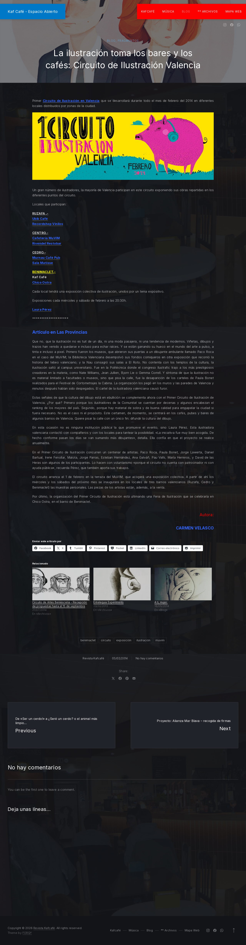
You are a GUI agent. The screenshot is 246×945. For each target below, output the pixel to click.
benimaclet (88, 640)
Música (168, 11)
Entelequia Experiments (108, 602)
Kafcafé (148, 11)
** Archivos (208, 11)
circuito (106, 640)
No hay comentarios (149, 658)
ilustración (143, 640)
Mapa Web (234, 11)
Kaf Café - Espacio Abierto (33, 11)
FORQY (27, 933)
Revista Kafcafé (93, 658)
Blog (186, 11)
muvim (160, 640)
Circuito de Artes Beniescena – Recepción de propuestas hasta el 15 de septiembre (59, 604)
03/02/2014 (120, 658)
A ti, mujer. (161, 602)
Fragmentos (128, 40)
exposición (123, 640)
